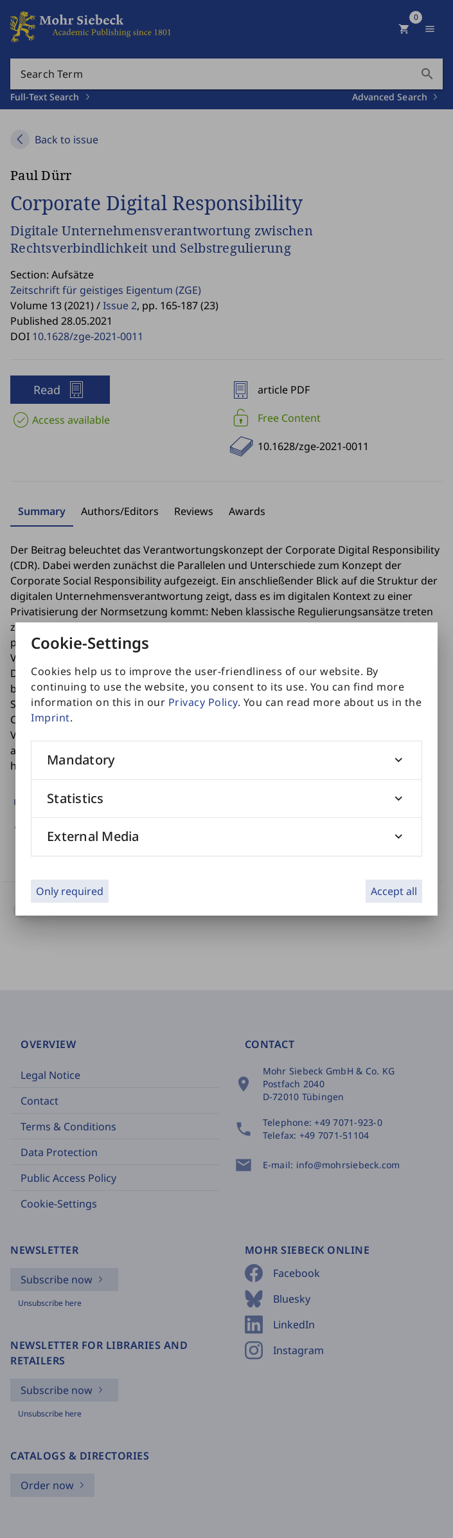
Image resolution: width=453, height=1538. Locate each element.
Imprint (50, 717)
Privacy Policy (203, 702)
